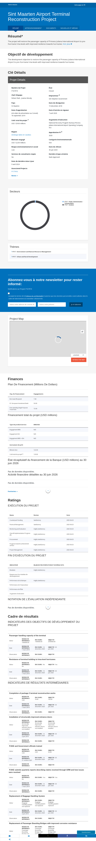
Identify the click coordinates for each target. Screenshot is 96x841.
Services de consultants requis (23, 154)
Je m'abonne (76, 304)
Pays (13, 103)
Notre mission (12, 5)
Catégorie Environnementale (60, 140)
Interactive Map (79, 360)
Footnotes (12, 491)
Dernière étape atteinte (58, 154)
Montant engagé (18, 140)
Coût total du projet (20, 120)
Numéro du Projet (18, 88)
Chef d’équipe (16, 95)
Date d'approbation (19, 110)
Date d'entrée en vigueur (59, 110)
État (50, 88)
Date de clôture (55, 147)
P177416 (14, 171)
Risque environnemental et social (24, 147)
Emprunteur (54, 95)
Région (14, 132)
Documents (51, 28)
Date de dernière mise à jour (22, 161)
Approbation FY (55, 132)
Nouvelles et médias (69, 28)
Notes (13, 176)
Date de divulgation (57, 103)
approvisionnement (33, 28)
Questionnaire (86, 832)
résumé (15, 28)
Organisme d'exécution (58, 120)
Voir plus (67, 44)
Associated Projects (19, 168)
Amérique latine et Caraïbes (21, 135)
